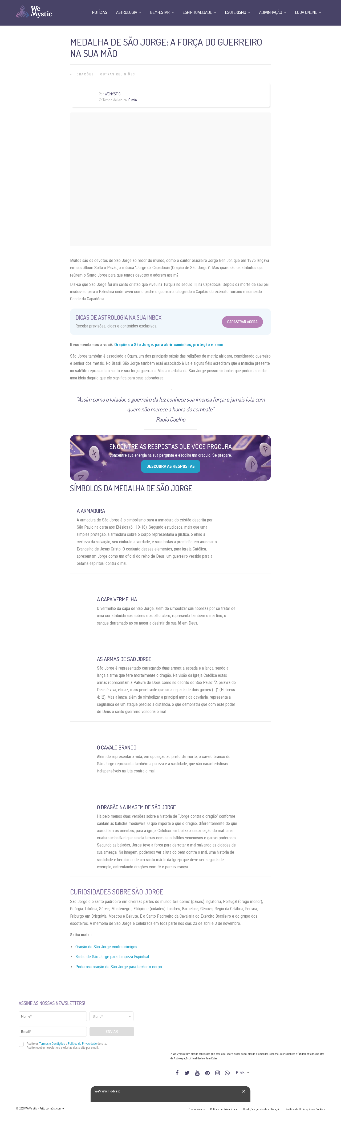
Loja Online (306, 12)
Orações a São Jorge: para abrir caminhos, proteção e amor (169, 344)
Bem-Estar (160, 12)
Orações (85, 74)
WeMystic (112, 94)
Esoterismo (235, 12)
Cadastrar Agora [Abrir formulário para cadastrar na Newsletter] (242, 321)
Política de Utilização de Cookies (305, 1109)
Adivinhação (270, 12)
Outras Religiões (117, 74)
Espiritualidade (197, 12)
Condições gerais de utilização (261, 1109)
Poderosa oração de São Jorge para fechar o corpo (118, 966)
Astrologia (126, 12)
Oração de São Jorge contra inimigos (106, 946)
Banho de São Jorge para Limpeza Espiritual (112, 956)
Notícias (99, 12)
